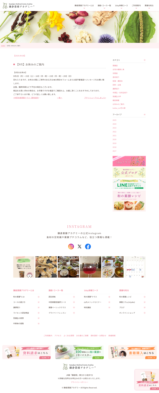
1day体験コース (121, 5)
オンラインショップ (127, 313)
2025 (114, 120)
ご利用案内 (136, 5)
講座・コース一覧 (104, 5)
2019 (114, 143)
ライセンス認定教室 (21, 313)
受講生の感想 (18, 318)
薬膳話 (115, 65)
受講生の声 (117, 96)
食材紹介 (116, 77)
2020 (114, 139)
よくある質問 (68, 336)
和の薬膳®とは (19, 296)
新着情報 (113, 336)
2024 (114, 124)
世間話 (115, 73)
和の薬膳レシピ (125, 296)
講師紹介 (116, 89)
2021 (114, 135)
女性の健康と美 (118, 69)
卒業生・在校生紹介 (120, 92)
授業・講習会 (118, 81)
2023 (114, 128)
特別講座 (87, 307)
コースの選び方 (19, 302)
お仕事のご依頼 (82, 336)
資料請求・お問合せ (99, 336)
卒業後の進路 (18, 324)
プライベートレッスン (58, 313)
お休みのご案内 (118, 104)
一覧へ (59, 97)
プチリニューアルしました (94, 97)
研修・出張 (117, 85)
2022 (114, 131)
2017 (114, 151)
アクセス (57, 336)
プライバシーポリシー (79, 383)
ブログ (122, 307)
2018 (114, 147)
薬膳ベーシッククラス (58, 307)
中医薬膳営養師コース (58, 302)
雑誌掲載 (116, 100)
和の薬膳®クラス (90, 296)
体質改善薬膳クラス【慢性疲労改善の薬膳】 (27, 97)
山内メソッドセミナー (93, 302)
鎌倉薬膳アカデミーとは (84, 5)
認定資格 (52, 296)
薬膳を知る (149, 5)
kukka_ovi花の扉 (119, 108)
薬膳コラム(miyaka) (127, 302)
